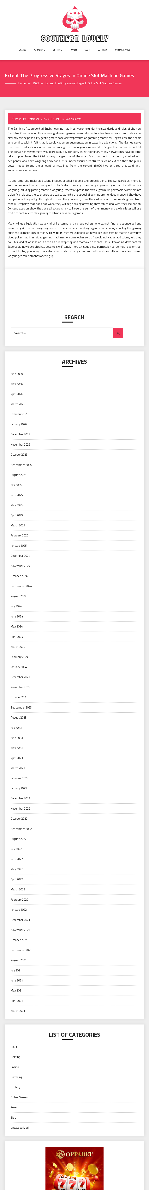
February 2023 (19, 778)
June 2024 (17, 616)
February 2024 (19, 657)
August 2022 (19, 839)
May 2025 (17, 505)
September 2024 (21, 586)
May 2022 (17, 869)
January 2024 (19, 667)
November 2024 (20, 566)
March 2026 (18, 404)
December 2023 (20, 677)
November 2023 (20, 687)
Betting (57, 50)
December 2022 (20, 798)
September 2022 (21, 829)
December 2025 (20, 434)
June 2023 (17, 738)
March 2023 (18, 768)
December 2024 (20, 555)
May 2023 (17, 748)
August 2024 (19, 596)
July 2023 (16, 727)
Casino (23, 50)
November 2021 (20, 930)
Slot (87, 50)
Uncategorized (20, 1127)
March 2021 (18, 1010)
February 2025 (19, 535)
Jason (18, 119)
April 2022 (17, 879)
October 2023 (19, 697)
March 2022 (18, 889)
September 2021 (21, 950)
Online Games (122, 50)
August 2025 (19, 475)
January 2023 (19, 788)
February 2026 (19, 414)
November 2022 (20, 808)
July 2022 (16, 849)
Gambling (39, 50)
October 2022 (19, 818)
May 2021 (17, 990)
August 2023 (19, 717)
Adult (14, 1047)
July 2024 (16, 606)
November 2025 (20, 444)
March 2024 (18, 646)
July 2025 (16, 485)
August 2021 (19, 960)
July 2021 (16, 970)
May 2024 (17, 626)
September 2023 (21, 707)
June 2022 (17, 859)
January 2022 (19, 909)
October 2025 (19, 454)
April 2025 (17, 515)
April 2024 (17, 636)
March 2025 (18, 525)
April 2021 (17, 1000)
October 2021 (19, 940)
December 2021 (20, 920)
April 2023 (17, 758)
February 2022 (19, 899)
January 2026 (19, 424)
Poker (73, 50)
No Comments (73, 119)
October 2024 (19, 576)
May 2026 (17, 384)
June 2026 (17, 374)
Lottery (102, 50)
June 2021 (17, 980)
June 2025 (17, 495)
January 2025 (19, 545)
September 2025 (21, 465)
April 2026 (17, 394)
